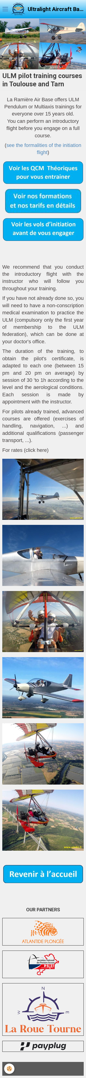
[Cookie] (9, 1069)
